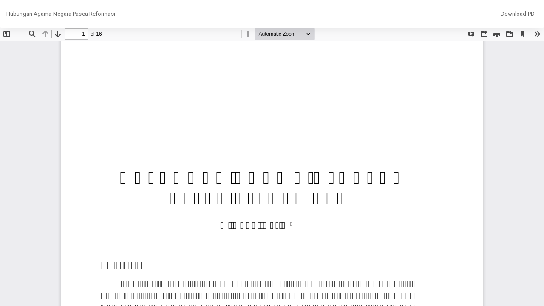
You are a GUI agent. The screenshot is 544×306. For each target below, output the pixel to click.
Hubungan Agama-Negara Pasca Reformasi (60, 14)
